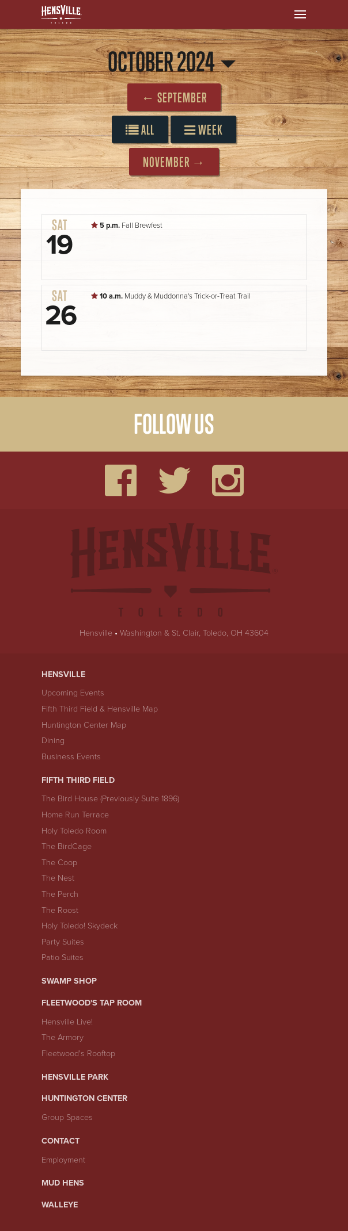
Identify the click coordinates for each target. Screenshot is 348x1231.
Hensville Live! (67, 1022)
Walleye (59, 1205)
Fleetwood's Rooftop (78, 1053)
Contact (60, 1141)
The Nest (57, 878)
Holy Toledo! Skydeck (79, 926)
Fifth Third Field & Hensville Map (99, 709)
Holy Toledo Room (74, 831)
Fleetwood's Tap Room (91, 1003)
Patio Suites (62, 957)
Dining (53, 741)
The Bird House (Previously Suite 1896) (110, 799)
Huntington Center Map (83, 725)
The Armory (62, 1037)
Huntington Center (84, 1098)
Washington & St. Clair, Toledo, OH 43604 (194, 633)
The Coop (59, 862)
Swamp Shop (69, 981)
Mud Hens (62, 1183)
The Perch (59, 894)
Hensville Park (74, 1077)
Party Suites (62, 942)
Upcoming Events (72, 693)
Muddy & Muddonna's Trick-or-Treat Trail (171, 296)
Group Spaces (67, 1117)
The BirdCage (66, 846)
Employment (63, 1160)
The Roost (59, 910)
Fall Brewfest (126, 225)
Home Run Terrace (75, 815)
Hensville (96, 633)
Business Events (71, 757)
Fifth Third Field (78, 780)
